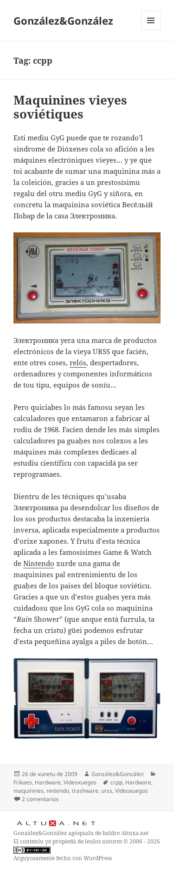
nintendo (57, 791)
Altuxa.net (134, 833)
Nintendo (38, 563)
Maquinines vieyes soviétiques (70, 107)
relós (78, 362)
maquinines (28, 791)
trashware (85, 791)
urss (106, 791)
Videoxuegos (80, 782)
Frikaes (22, 782)
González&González (63, 20)
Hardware (48, 782)
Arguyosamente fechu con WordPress (62, 858)
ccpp (116, 782)
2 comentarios (40, 799)
